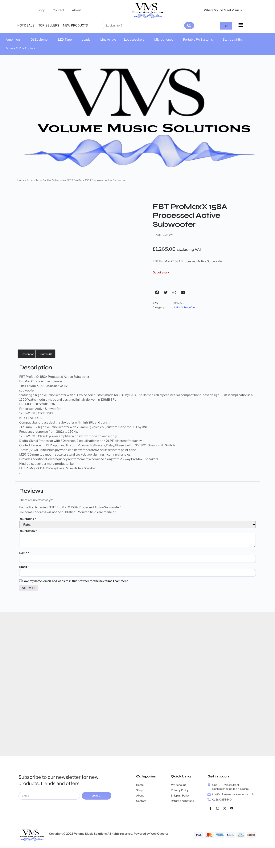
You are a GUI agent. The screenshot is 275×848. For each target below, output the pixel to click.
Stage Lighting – (234, 39)
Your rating (27, 519)
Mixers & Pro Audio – (20, 48)
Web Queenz (159, 835)
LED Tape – (66, 39)
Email (24, 567)
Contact (58, 10)
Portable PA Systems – (199, 39)
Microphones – (164, 39)
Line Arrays (108, 39)
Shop (41, 10)
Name (24, 553)
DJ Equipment (40, 39)
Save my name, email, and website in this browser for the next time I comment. (75, 582)
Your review (28, 531)
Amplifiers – (14, 39)
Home (21, 180)
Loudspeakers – (135, 39)
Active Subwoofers (55, 180)
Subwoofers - (34, 180)
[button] (157, 292)
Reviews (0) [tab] (45, 353)
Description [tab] (27, 353)
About (76, 10)
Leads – (87, 39)
